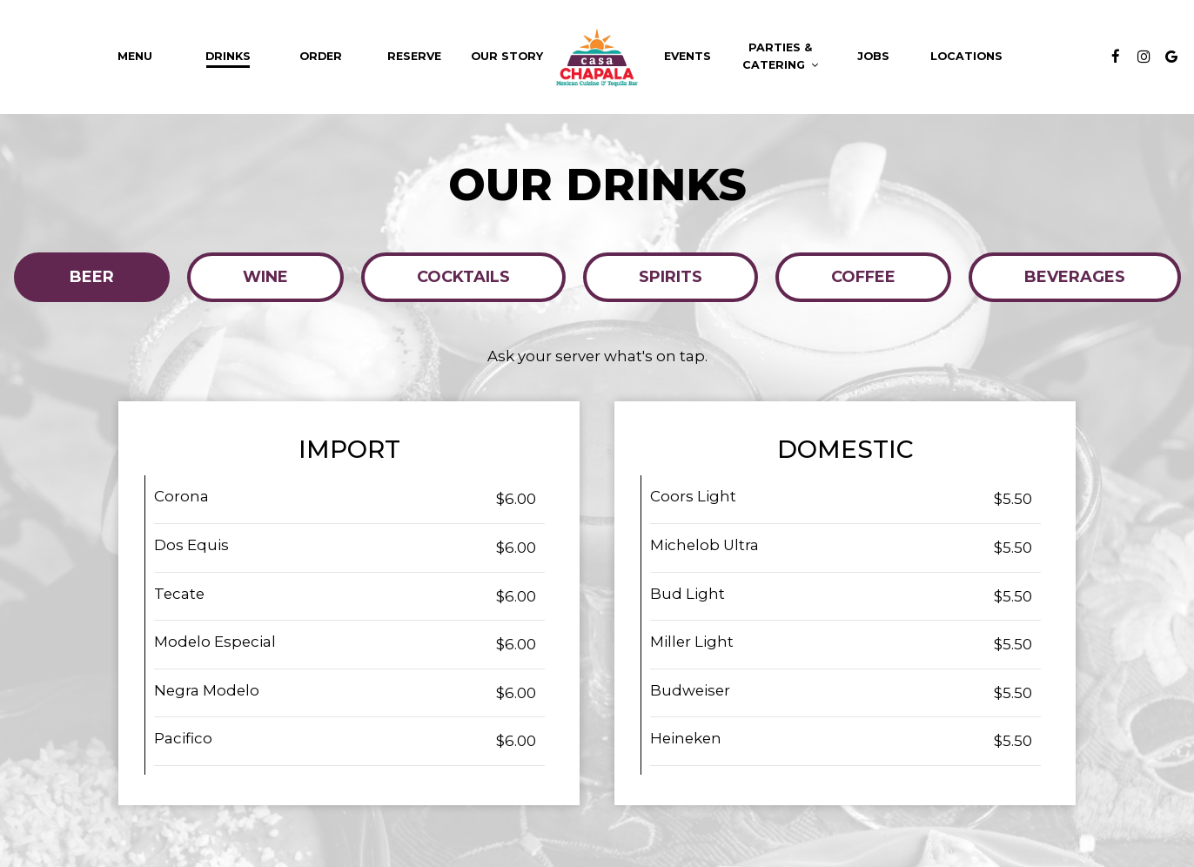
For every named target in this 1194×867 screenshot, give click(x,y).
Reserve (414, 56)
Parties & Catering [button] (780, 56)
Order (320, 56)
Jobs (873, 56)
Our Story (507, 56)
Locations (966, 56)
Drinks (228, 56)
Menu (134, 56)
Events (687, 56)
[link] (597, 57)
